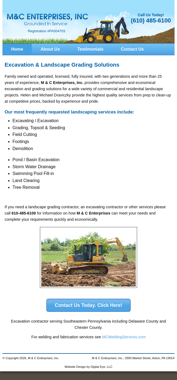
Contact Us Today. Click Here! (88, 305)
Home (17, 49)
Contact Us (132, 49)
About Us (50, 49)
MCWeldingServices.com (124, 337)
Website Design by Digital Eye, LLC (88, 366)
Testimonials (90, 49)
